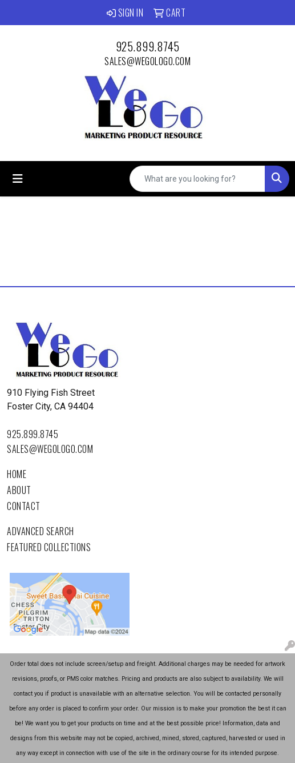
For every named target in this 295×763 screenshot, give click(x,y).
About (19, 490)
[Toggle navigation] (18, 179)
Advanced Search (40, 531)
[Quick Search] (197, 179)
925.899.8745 (148, 46)
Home (16, 474)
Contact (24, 506)
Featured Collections (49, 547)
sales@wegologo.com (147, 61)
